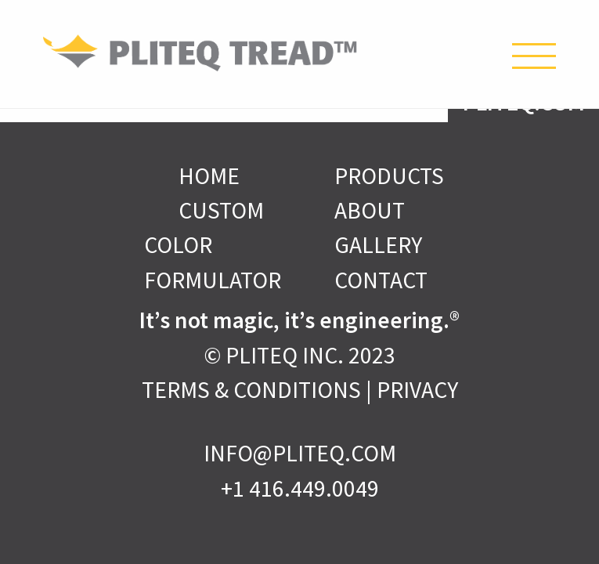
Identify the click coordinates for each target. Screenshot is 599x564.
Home (209, 175)
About (369, 210)
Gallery (378, 244)
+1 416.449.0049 (300, 488)
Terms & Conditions (251, 389)
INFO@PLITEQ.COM (300, 453)
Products (389, 175)
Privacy (417, 389)
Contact (381, 280)
